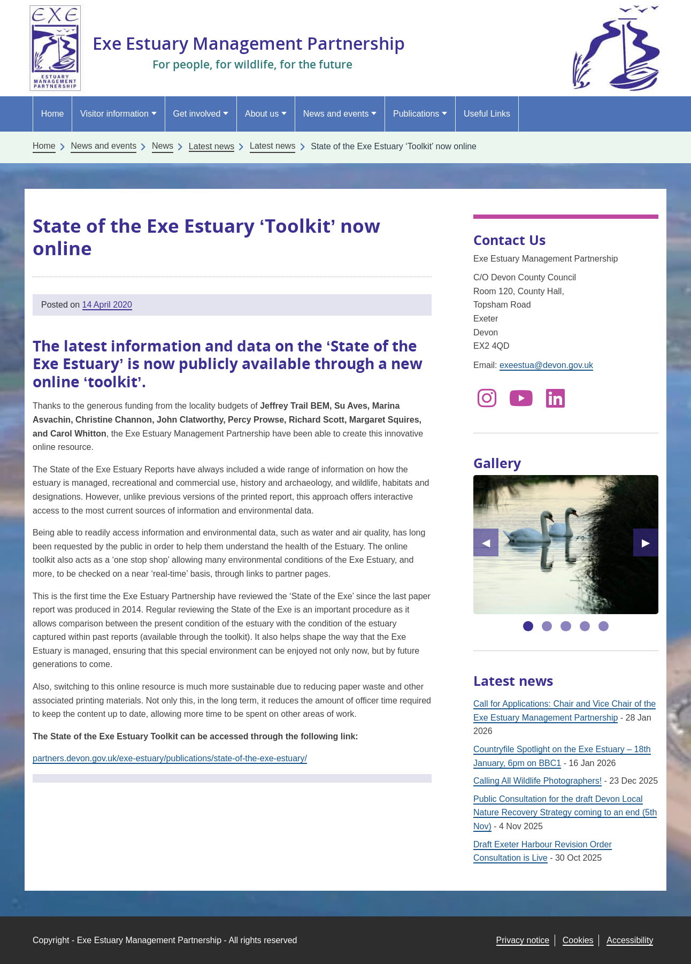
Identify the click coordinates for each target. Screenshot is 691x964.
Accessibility (629, 940)
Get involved (196, 113)
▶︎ (650, 542)
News (162, 145)
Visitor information (114, 113)
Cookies (578, 940)
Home (52, 113)
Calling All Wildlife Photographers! (537, 780)
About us (262, 113)
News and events (336, 113)
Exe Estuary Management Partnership (249, 43)
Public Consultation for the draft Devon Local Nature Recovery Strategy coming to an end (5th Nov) (565, 812)
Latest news (272, 145)
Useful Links (487, 113)
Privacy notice (523, 940)
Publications (416, 113)
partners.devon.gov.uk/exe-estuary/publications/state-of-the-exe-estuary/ (170, 758)
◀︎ (490, 542)
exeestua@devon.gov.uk (546, 365)
